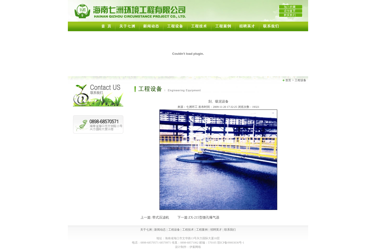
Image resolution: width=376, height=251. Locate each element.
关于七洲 (146, 229)
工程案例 (202, 229)
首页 (288, 80)
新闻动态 (160, 229)
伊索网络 (195, 247)
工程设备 (300, 80)
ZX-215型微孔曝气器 (203, 217)
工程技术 (188, 229)
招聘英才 (216, 229)
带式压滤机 (160, 217)
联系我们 (230, 229)
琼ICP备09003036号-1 (230, 242)
